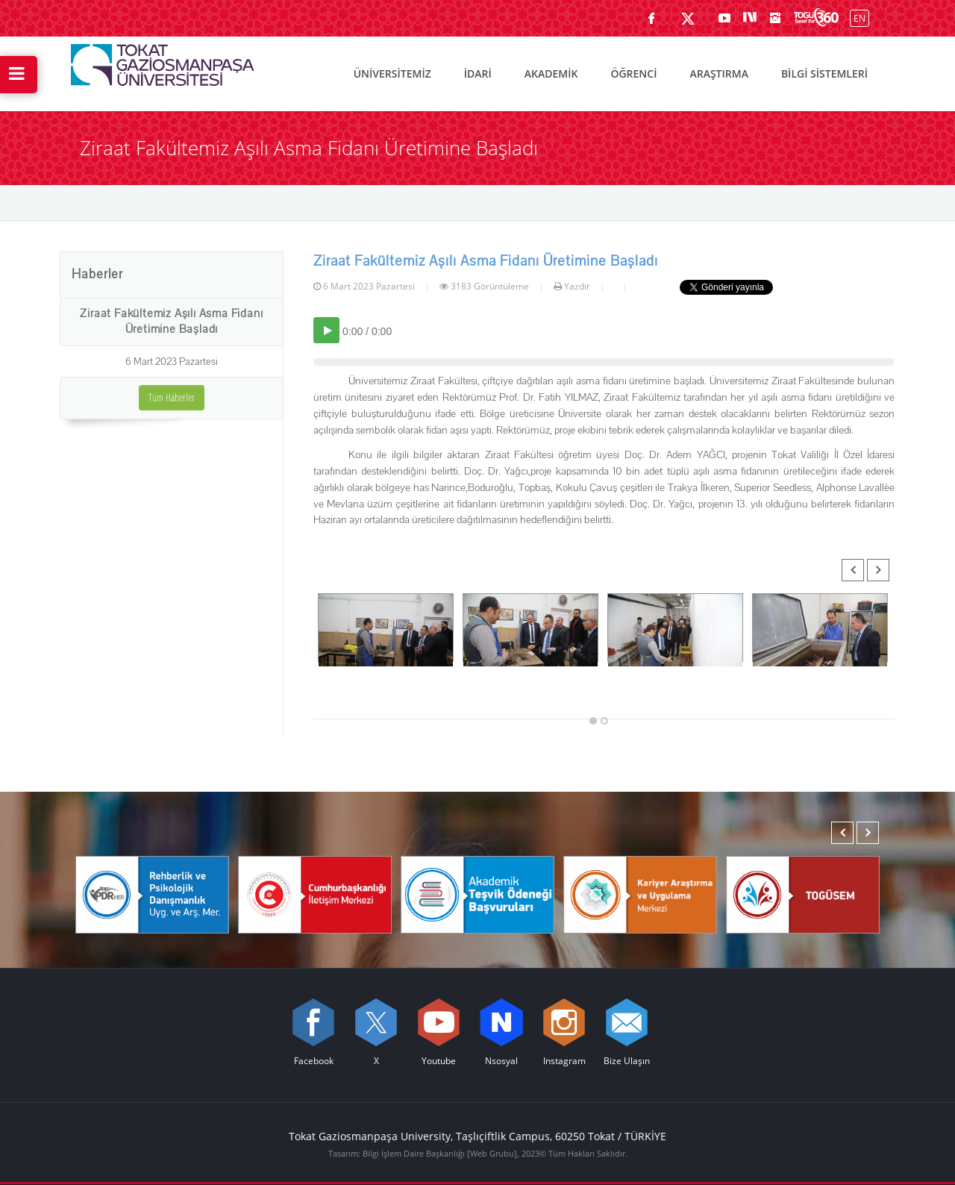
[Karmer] (640, 894)
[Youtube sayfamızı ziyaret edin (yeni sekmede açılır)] (724, 18)
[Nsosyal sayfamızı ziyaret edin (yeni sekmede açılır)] (750, 18)
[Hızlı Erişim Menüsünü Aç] (18, 74)
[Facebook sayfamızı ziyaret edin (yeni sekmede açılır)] (651, 18)
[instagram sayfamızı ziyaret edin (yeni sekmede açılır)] (775, 18)
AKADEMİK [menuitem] (551, 73)
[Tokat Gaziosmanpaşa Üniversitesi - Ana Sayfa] (162, 61)
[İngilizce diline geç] (856, 17)
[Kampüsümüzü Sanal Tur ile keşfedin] (816, 18)
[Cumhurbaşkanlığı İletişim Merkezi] (315, 894)
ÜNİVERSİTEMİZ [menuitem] (392, 73)
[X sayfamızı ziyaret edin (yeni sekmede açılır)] (688, 18)
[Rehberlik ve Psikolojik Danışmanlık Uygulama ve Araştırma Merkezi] (152, 894)
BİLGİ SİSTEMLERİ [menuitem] (824, 73)
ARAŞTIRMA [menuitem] (718, 73)
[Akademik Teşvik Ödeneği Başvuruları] (477, 894)
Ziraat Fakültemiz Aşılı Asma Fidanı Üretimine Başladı (171, 321)
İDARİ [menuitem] (478, 73)
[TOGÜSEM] (803, 894)
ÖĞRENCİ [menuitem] (633, 73)
